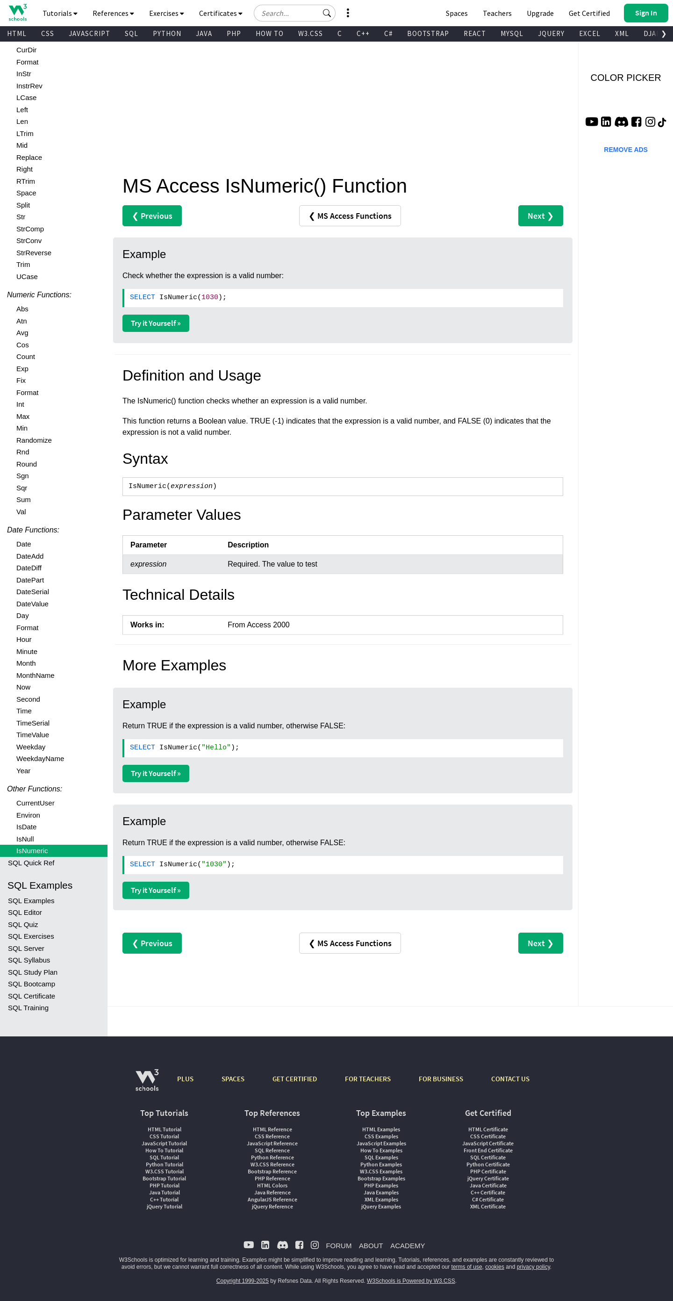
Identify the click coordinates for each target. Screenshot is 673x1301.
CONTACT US (510, 1078)
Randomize (34, 440)
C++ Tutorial (164, 1199)
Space (26, 193)
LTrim (25, 133)
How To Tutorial (164, 1150)
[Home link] (17, 12)
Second (28, 699)
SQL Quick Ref (31, 863)
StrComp (30, 229)
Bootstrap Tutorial (164, 1178)
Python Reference (272, 1157)
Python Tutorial (164, 1164)
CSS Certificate (488, 1136)
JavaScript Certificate (488, 1143)
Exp (22, 369)
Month (26, 663)
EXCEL (590, 33)
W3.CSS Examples (381, 1171)
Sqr (21, 488)
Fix (21, 380)
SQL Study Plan (32, 972)
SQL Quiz (23, 924)
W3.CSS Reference (272, 1164)
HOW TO (270, 33)
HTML (17, 33)
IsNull (25, 839)
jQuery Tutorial (164, 1206)
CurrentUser (35, 803)
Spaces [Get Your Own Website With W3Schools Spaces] (457, 13)
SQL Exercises (31, 936)
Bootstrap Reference (272, 1171)
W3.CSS (310, 33)
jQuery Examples (381, 1206)
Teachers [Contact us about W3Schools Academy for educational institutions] (497, 13)
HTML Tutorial (164, 1129)
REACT (475, 33)
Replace (29, 157)
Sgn (22, 476)
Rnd (22, 452)
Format (27, 62)
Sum (23, 499)
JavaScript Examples (381, 1143)
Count (25, 356)
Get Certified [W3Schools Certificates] (589, 13)
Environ (28, 815)
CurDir (26, 50)
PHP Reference (272, 1178)
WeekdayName (40, 758)
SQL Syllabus (29, 960)
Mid (22, 145)
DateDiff (29, 568)
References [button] (113, 13)
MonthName (35, 675)
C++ (363, 33)
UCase (27, 276)
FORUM (338, 1246)
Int (20, 404)
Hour (24, 639)
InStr (23, 74)
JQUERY (551, 33)
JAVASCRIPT (89, 33)
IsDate (26, 827)
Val (21, 512)
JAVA (204, 33)
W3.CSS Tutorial (164, 1171)
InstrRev (29, 86)
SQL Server (26, 948)
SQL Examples (31, 901)
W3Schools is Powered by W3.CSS (411, 1281)
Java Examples (381, 1192)
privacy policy (533, 1267)
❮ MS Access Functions (350, 215)
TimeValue (32, 735)
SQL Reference (272, 1150)
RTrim (25, 181)
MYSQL (512, 33)
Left (22, 110)
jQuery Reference (272, 1206)
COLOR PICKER (626, 77)
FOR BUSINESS (441, 1078)
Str (20, 217)
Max (22, 416)
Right (24, 169)
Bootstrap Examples (381, 1178)
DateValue (32, 604)
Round (26, 464)
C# (388, 33)
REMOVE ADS (626, 149)
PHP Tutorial (164, 1185)
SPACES (233, 1078)
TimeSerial (33, 723)
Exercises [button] (166, 13)
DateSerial (32, 592)
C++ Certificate (488, 1192)
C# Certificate (488, 1199)
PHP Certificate (488, 1171)
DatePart (30, 580)
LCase (26, 97)
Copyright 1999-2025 (242, 1281)
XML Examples (381, 1199)
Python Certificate (488, 1164)
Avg (22, 333)
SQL (131, 33)
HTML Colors (272, 1185)
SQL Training (28, 1008)
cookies (494, 1267)
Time (24, 711)
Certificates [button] (221, 13)
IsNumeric (32, 851)
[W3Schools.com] (147, 1084)
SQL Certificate (31, 996)
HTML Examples (381, 1129)
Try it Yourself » (156, 323)
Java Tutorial (164, 1192)
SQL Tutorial (164, 1157)
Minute (26, 651)
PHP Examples (381, 1185)
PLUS (185, 1078)
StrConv (29, 240)
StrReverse (33, 253)
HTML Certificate (488, 1129)
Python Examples (381, 1164)
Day (22, 615)
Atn (21, 321)
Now (23, 687)
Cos (22, 345)
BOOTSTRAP (428, 33)
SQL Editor (25, 912)
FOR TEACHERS (368, 1078)
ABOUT (371, 1246)
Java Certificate (488, 1185)
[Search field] (295, 13)
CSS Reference (272, 1136)
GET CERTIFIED (294, 1078)
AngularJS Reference (272, 1199)
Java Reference (272, 1192)
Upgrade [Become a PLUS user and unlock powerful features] (540, 13)
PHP (234, 33)
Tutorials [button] (60, 13)
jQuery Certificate (488, 1178)
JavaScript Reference (272, 1143)
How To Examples (381, 1150)
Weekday (30, 747)
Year (23, 771)
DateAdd (29, 556)
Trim (23, 264)
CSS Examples (381, 1136)
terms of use (466, 1267)
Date (23, 544)
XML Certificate (488, 1206)
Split (23, 205)
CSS (47, 33)
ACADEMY (407, 1246)
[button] (327, 13)
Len (22, 121)
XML (622, 33)
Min (22, 428)
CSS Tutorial (164, 1136)
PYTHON (167, 33)
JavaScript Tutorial (164, 1143)
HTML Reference (272, 1129)
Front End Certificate (488, 1150)
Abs (22, 309)
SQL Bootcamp (31, 984)
